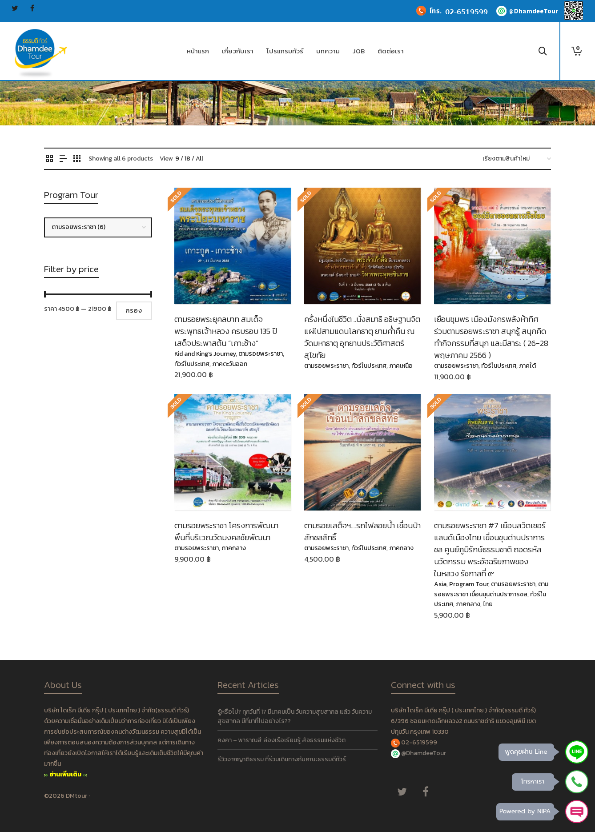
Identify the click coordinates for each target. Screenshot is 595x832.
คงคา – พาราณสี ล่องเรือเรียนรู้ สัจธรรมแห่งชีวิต (281, 740)
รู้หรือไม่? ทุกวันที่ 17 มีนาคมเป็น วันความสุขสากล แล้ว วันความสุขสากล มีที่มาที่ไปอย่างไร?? (294, 716)
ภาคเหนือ (401, 365)
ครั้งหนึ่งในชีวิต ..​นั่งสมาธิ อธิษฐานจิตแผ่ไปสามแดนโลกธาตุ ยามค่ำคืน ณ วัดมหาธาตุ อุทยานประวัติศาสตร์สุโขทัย (362, 337)
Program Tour (468, 584)
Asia (440, 584)
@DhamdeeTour (423, 753)
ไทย (488, 604)
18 (187, 158)
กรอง (134, 310)
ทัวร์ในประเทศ (191, 364)
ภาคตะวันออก (229, 364)
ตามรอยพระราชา (260, 353)
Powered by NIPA (525, 811)
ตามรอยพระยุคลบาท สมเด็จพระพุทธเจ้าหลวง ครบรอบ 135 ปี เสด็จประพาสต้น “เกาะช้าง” (225, 331)
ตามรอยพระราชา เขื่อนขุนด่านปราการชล (491, 589)
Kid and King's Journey (205, 353)
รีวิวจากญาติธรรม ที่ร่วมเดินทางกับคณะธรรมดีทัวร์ (281, 759)
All (199, 158)
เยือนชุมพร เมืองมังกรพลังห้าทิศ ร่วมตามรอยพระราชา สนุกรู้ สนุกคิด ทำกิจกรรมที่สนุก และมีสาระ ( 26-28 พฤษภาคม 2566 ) (491, 337)
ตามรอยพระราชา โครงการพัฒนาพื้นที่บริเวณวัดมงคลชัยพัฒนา (226, 531)
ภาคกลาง (233, 548)
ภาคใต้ (527, 365)
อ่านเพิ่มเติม (65, 774)
